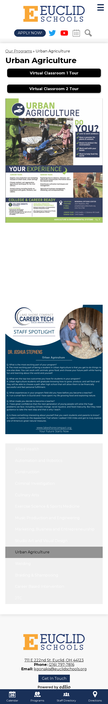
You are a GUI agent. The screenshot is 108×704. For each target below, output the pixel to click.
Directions (95, 696)
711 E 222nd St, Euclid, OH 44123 (54, 660)
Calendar (76, 34)
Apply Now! (30, 33)
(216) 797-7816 (61, 664)
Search (88, 34)
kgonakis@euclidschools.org (60, 669)
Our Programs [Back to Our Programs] (18, 51)
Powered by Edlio (54, 687)
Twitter (52, 34)
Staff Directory (66, 696)
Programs (37, 696)
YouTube (64, 34)
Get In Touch (54, 678)
